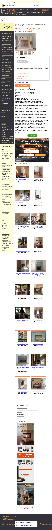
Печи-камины (5, 92)
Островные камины (6, 36)
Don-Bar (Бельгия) (6, 160)
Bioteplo (4, 219)
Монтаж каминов (20, 12)
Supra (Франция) (5, 234)
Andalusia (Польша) (6, 241)
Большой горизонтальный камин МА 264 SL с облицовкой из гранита (22, 368)
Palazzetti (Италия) (6, 169)
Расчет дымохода (21, 73)
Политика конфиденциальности (9, 519)
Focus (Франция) (5, 158)
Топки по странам (6, 85)
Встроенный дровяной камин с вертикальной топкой (23, 392)
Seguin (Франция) (6, 235)
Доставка (18, 14)
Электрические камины (7, 114)
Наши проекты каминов (36, 24)
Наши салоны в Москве (46, 524)
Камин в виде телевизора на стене (23, 273)
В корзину (22, 61)
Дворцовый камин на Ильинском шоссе (38, 392)
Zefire (3, 222)
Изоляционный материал (5, 122)
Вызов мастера (20, 78)
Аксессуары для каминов (5, 126)
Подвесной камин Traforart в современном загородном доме (22, 250)
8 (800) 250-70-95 (23, 9)
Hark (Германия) (5, 178)
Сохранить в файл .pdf (22, 82)
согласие (29, 157)
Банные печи (5, 95)
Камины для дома (25, 24)
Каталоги (19, 412)
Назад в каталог (22, 85)
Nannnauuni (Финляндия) (5, 180)
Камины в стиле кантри (7, 136)
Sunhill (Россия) (5, 240)
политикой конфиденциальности (35, 158)
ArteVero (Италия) (6, 202)
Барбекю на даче (38, 320)
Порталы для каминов (7, 89)
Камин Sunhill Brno (38, 179)
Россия (3, 201)
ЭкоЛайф (4, 223)
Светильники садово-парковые (7, 130)
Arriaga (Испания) (6, 196)
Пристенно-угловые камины (6, 44)
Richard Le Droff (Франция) (5, 238)
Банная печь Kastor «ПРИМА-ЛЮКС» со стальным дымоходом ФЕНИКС (38, 274)
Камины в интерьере (7, 69)
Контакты (30, 14)
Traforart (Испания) (6, 155)
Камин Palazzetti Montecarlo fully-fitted (22, 180)
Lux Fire (3, 230)
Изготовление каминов (7, 142)
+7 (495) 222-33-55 (34, 9)
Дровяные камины (6, 33)
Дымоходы (4, 107)
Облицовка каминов (7, 77)
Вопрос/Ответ (20, 416)
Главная (17, 24)
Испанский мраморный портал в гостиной (22, 227)
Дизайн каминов (6, 140)
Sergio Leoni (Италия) (6, 187)
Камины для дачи (6, 71)
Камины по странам (6, 81)
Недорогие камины (6, 65)
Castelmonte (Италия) (7, 186)
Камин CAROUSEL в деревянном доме (22, 203)
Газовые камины (6, 53)
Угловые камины (6, 42)
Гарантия (24, 14)
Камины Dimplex (5, 212)
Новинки (4, 134)
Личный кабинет (21, 418)
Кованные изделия (6, 119)
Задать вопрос (22, 421)
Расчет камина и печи (22, 76)
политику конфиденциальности (22, 525)
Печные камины (6, 100)
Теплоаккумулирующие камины (7, 55)
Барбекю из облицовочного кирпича (22, 321)
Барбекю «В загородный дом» (23, 297)
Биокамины (4, 118)
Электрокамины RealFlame (5, 214)
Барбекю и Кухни (6, 110)
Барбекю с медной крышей (22, 344)
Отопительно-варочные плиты (6, 104)
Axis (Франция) (5, 247)
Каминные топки (6, 62)
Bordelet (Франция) (6, 156)
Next (33, 53)
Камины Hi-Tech (5, 59)
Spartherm (4, 225)
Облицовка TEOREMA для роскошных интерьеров (38, 227)
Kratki (3, 220)
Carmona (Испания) (6, 198)
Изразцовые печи (6, 98)
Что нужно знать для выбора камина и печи (27, 410)
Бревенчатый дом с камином (38, 367)
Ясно (35, 524)
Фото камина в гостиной (38, 249)
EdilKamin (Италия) (6, 168)
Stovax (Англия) (5, 151)
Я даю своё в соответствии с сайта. (30, 158)
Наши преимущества (35, 12)
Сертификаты (20, 414)
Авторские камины (6, 67)
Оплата (43, 12)
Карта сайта (5, 518)
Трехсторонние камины (7, 51)
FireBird (3, 226)
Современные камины (7, 138)
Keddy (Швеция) (5, 176)
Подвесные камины (6, 38)
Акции (27, 12)
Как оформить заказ (22, 408)
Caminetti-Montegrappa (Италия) (7, 166)
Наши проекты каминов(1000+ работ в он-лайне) (6, 27)
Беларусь (4, 199)
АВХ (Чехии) (4, 191)
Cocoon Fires (5, 228)
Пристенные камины (7, 40)
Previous (16, 53)
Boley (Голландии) (6, 208)
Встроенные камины (7, 47)
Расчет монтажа (21, 75)
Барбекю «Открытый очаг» (38, 297)
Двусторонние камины (7, 49)
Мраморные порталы (7, 73)
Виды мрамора (5, 75)
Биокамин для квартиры (38, 344)
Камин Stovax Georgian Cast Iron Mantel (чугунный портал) (38, 203)
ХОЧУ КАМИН (45, 9)
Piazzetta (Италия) (6, 171)
